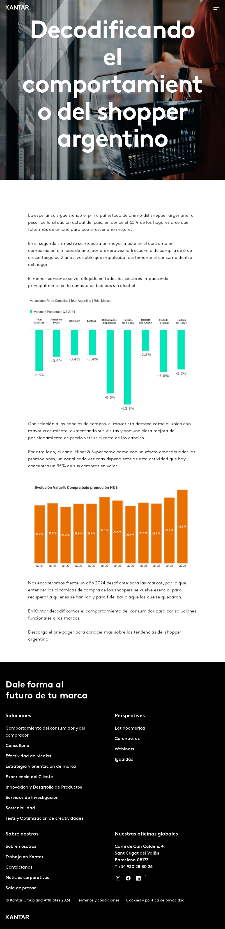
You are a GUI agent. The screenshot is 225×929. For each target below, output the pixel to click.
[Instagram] (118, 879)
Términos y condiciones (98, 900)
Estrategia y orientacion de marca (41, 766)
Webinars (124, 749)
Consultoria (17, 746)
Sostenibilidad (20, 808)
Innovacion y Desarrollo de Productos (44, 787)
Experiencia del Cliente (29, 777)
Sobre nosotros (21, 846)
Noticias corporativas (27, 878)
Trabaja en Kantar (24, 857)
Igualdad (124, 759)
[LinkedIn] (138, 879)
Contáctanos (19, 867)
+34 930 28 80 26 (135, 867)
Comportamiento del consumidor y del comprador (45, 732)
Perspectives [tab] (130, 716)
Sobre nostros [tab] (22, 834)
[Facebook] (128, 879)
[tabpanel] (58, 773)
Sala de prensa (21, 888)
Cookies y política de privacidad (155, 900)
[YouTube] (148, 879)
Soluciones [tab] (18, 716)
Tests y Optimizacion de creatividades (44, 818)
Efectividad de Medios (28, 756)
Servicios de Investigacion (32, 798)
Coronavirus (127, 739)
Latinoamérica (130, 728)
